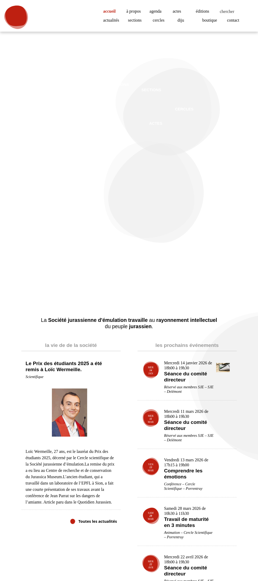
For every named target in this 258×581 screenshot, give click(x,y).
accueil (111, 11)
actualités (112, 20)
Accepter (229, 562)
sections (136, 20)
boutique (211, 20)
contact (234, 20)
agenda (156, 11)
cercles (160, 20)
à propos (135, 11)
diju (181, 20)
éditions (203, 11)
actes (178, 11)
